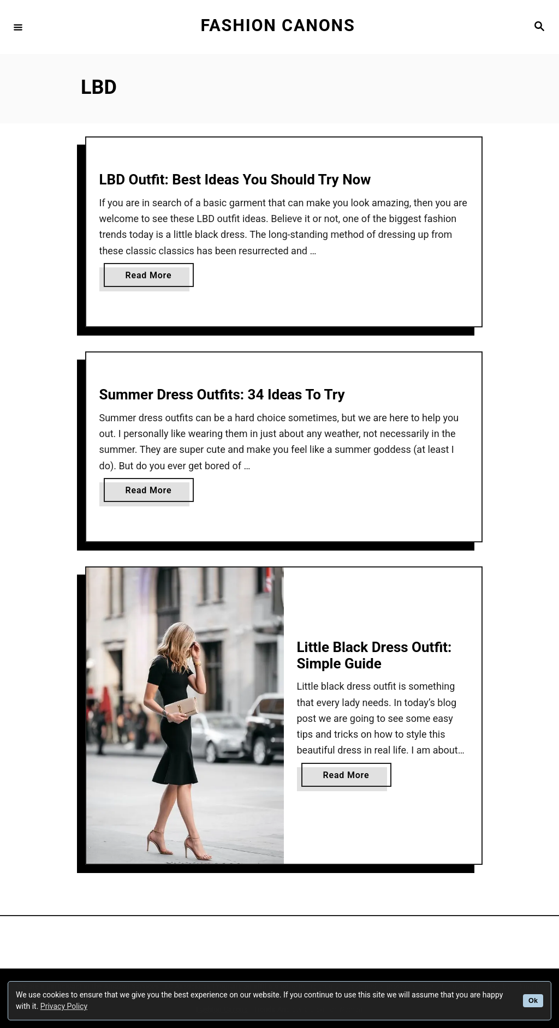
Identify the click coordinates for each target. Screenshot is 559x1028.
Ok (533, 1001)
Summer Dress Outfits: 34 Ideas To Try (222, 394)
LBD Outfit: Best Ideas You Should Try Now (235, 179)
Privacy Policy (63, 1006)
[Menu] (18, 26)
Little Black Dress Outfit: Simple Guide (374, 655)
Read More (152, 277)
